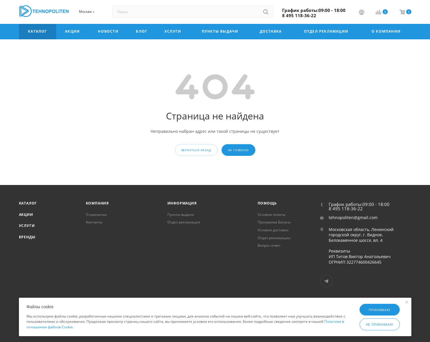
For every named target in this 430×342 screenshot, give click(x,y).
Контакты (94, 222)
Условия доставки (273, 230)
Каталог (28, 203)
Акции (26, 214)
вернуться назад (196, 150)
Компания (97, 203)
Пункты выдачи (180, 214)
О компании (96, 214)
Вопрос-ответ (269, 245)
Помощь (267, 203)
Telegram (326, 281)
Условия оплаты (271, 214)
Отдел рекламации (183, 222)
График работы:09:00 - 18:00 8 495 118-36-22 (314, 12)
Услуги (27, 225)
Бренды (27, 237)
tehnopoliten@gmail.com (353, 217)
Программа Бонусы (274, 222)
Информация (182, 203)
